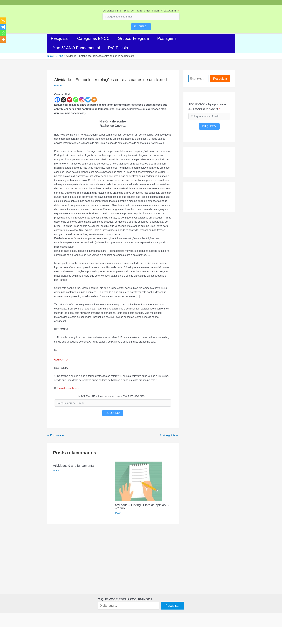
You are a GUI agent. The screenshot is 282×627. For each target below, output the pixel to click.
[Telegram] (88, 99)
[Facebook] (57, 99)
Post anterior (55, 435)
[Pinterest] (69, 99)
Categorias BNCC (93, 38)
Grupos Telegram (133, 38)
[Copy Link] (3, 20)
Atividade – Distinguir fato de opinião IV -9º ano (142, 506)
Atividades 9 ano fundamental (73, 465)
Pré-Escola (118, 47)
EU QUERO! (141, 26)
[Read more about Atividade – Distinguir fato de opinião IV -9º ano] (138, 481)
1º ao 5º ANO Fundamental (75, 47)
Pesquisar (60, 38)
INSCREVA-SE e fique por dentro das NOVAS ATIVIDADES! (139, 10)
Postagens (167, 38)
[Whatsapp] (75, 99)
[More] (94, 99)
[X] (63, 99)
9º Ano (58, 85)
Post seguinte (169, 435)
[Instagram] (82, 99)
